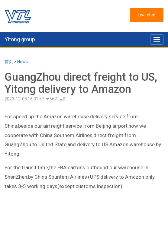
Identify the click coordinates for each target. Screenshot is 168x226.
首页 (9, 61)
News (22, 61)
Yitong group (20, 39)
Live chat (147, 15)
